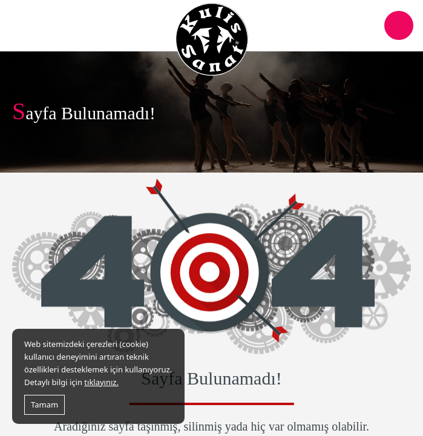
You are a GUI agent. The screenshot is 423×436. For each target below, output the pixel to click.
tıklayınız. (101, 382)
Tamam (44, 404)
